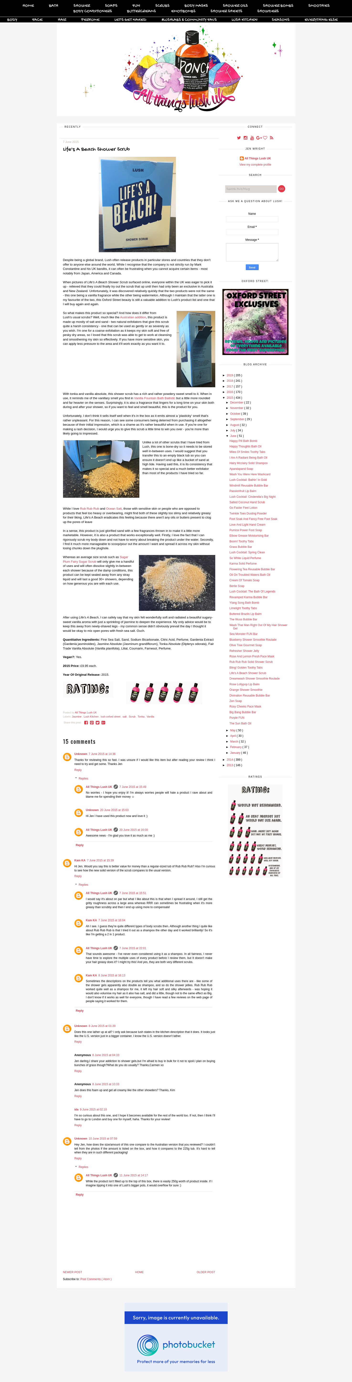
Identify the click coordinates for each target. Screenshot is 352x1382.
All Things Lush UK (99, 787)
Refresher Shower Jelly (244, 651)
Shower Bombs (278, 5)
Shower (82, 5)
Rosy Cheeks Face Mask (245, 706)
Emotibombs (183, 11)
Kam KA (80, 860)
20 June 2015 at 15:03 (114, 810)
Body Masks (196, 5)
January (235, 752)
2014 (230, 759)
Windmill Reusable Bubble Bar (248, 485)
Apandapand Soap (241, 469)
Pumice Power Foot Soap (245, 530)
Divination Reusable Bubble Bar (249, 695)
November (237, 408)
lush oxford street (111, 716)
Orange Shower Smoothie (245, 689)
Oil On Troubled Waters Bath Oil (249, 574)
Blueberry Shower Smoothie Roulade (252, 639)
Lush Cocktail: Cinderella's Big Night (252, 496)
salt (125, 716)
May (233, 730)
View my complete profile (255, 164)
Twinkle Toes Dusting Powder (248, 513)
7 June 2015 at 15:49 (132, 787)
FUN (136, 5)
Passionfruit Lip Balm (242, 491)
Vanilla (150, 716)
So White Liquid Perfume (245, 558)
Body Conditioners (92, 11)
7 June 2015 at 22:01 (132, 948)
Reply (78, 770)
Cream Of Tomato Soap (244, 580)
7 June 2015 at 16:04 (111, 920)
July (233, 430)
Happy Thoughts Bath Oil (245, 446)
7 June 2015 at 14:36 (102, 754)
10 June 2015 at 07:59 (103, 1138)
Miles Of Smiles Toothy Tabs (247, 452)
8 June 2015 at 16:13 (111, 975)
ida (76, 1109)
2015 (230, 397)
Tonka (141, 716)
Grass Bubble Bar (240, 547)
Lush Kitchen (244, 19)
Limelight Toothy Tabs (243, 608)
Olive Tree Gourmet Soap (245, 645)
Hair (62, 19)
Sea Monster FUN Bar (243, 634)
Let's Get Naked (130, 19)
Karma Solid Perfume (243, 563)
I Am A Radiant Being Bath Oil (248, 457)
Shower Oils (235, 5)
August (235, 425)
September (237, 419)
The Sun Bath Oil (240, 723)
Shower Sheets (226, 11)
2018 (230, 380)
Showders (268, 11)
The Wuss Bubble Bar (243, 619)
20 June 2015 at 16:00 (133, 830)
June (233, 436)
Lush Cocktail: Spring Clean (247, 552)
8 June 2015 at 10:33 (105, 1084)
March (234, 741)
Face (37, 19)
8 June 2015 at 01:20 (102, 1026)
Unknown (80, 754)
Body (12, 19)
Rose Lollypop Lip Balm (244, 684)
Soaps (111, 5)
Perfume (90, 19)
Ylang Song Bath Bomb (244, 602)
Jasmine (77, 716)
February (236, 747)
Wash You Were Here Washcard (249, 474)
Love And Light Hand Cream (247, 524)
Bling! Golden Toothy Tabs (246, 667)
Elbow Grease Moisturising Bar (249, 535)
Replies (83, 778)
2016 (230, 392)
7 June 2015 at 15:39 (100, 860)
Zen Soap (235, 701)
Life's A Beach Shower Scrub (247, 673)
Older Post (206, 1272)
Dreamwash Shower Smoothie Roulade (254, 678)
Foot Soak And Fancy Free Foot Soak (253, 519)
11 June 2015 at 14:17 (133, 1175)
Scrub (132, 716)
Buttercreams (141, 11)
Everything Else (321, 19)
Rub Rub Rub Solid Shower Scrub (251, 662)
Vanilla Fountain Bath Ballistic (154, 398)
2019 (230, 375)
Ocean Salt (114, 508)
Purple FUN (236, 717)
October (235, 413)
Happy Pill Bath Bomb (243, 441)
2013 (230, 765)
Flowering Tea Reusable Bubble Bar (252, 569)
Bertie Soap (236, 586)
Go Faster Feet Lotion (243, 507)
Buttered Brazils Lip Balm (245, 614)
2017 (230, 386)
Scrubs (162, 5)
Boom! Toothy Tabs (241, 541)
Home (28, 5)
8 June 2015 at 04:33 (105, 1055)
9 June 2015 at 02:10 (93, 1109)
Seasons (280, 19)
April (233, 736)
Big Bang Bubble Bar (242, 712)
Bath (53, 5)
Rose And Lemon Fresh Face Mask (251, 656)
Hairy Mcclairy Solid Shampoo (248, 463)
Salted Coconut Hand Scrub (247, 502)
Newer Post (72, 1272)
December (237, 402)
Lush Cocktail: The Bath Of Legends (252, 591)
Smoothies (319, 5)
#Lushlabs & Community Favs (189, 19)
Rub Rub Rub (89, 508)
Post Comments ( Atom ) (96, 1279)
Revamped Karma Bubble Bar (248, 597)
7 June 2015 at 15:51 (132, 893)
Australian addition (133, 317)
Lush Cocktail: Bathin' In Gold (248, 480)
